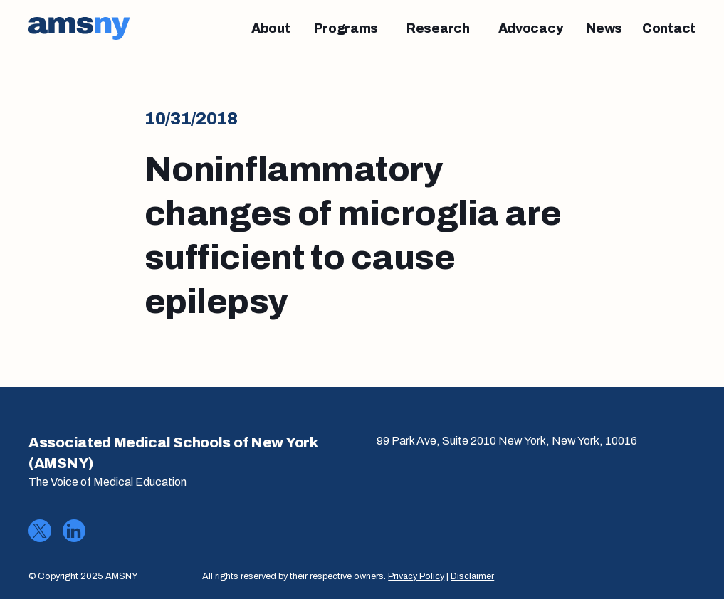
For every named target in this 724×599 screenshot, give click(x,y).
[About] (270, 28)
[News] (604, 28)
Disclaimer (472, 576)
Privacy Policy (416, 576)
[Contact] (669, 28)
